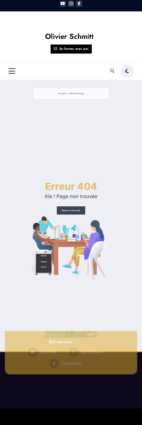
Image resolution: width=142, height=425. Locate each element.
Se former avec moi (71, 9)
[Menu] (12, 32)
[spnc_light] (127, 32)
